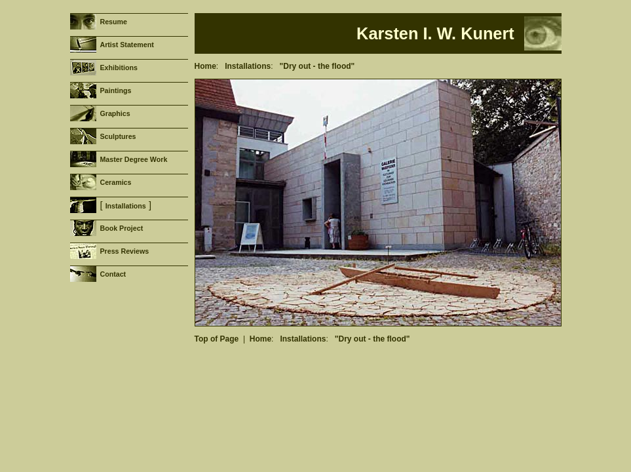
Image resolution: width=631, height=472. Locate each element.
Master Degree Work (133, 159)
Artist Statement (126, 45)
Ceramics (115, 182)
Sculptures (118, 136)
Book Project (121, 228)
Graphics (115, 113)
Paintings (115, 90)
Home (205, 66)
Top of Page (217, 339)
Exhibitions (118, 67)
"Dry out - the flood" (317, 66)
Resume (113, 22)
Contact (113, 274)
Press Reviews (124, 251)
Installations (125, 206)
